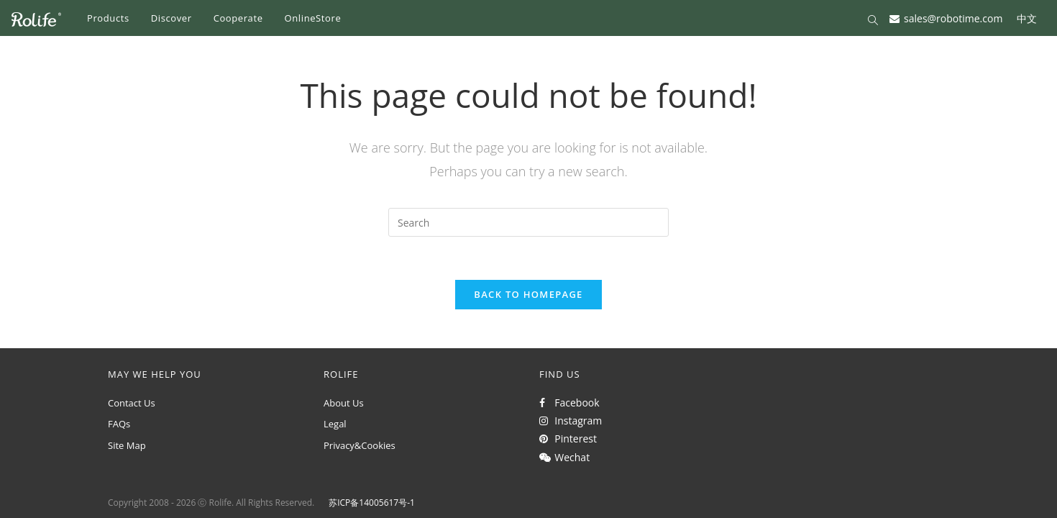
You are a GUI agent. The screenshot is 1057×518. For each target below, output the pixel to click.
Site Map (127, 445)
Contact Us (131, 402)
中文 (1027, 17)
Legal (335, 423)
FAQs (119, 423)
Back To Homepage (528, 294)
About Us (344, 402)
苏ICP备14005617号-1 (372, 502)
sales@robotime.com (953, 17)
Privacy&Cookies (359, 445)
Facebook (569, 402)
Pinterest (568, 438)
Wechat (564, 457)
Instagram (570, 420)
